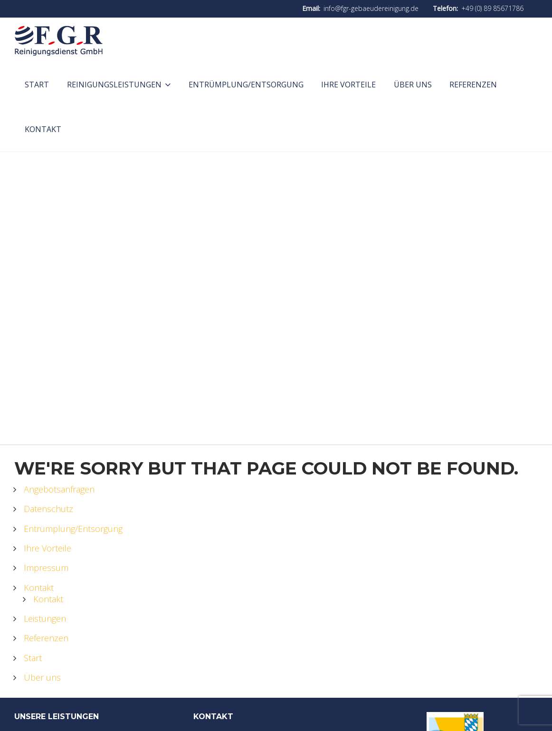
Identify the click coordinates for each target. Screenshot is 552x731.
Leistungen (45, 618)
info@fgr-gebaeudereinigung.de (371, 8)
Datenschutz (48, 508)
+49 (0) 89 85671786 (492, 8)
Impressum (46, 567)
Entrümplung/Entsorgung (73, 528)
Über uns (42, 677)
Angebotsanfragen (59, 489)
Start (33, 658)
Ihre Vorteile (47, 548)
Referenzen (46, 638)
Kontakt (39, 587)
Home (249, 313)
